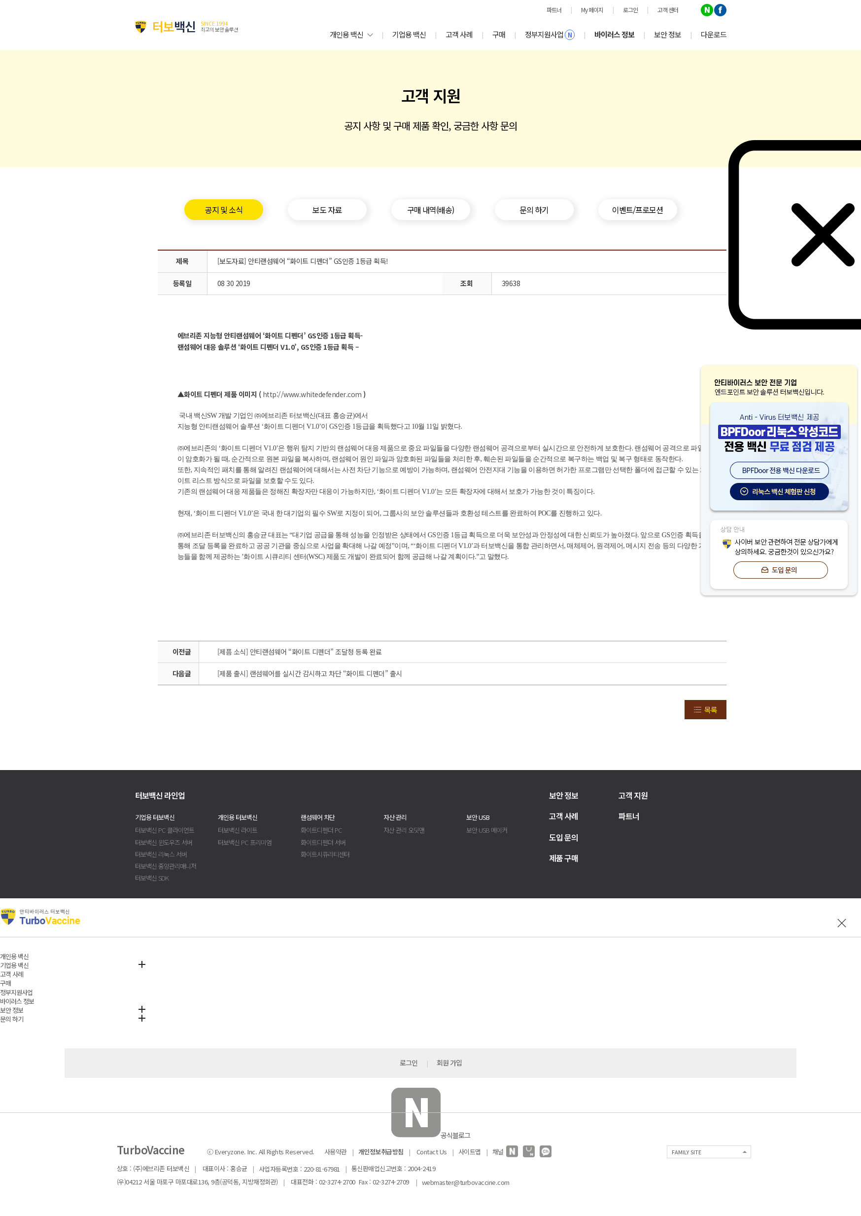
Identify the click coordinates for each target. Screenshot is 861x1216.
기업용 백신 (409, 34)
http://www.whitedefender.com (312, 394)
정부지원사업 (550, 34)
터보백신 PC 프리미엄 (245, 842)
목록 (710, 709)
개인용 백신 (351, 34)
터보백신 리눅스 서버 (161, 854)
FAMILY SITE (686, 1152)
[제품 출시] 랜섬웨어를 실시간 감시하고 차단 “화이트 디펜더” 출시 (309, 673)
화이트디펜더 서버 (323, 842)
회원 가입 (449, 1063)
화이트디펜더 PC (321, 830)
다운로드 (713, 34)
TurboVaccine (151, 1149)
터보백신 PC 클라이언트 (164, 830)
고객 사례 (459, 34)
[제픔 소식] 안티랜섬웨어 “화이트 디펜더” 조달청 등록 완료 (299, 652)
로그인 (408, 1063)
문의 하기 (11, 1019)
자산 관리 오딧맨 (403, 830)
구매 (498, 34)
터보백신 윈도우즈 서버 (163, 842)
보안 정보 (667, 34)
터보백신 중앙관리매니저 (165, 866)
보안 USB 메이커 (486, 830)
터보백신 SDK (152, 878)
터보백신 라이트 (237, 830)
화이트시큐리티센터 (325, 854)
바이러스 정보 (614, 34)
